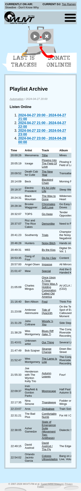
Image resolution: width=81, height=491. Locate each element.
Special (46, 271)
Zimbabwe (48, 408)
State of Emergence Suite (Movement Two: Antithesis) (49, 430)
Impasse (47, 264)
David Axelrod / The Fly (47, 446)
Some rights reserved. (52, 484)
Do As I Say (49, 258)
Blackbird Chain (47, 181)
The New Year (47, 173)
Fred (44, 301)
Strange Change (46, 350)
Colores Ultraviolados (50, 457)
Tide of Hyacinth (47, 311)
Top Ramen (69, 4)
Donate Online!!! (59, 61)
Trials (45, 235)
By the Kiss (49, 249)
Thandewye (49, 402)
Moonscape (49, 391)
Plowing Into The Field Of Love (49, 163)
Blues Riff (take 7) (48, 332)
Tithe (45, 155)
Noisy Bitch (49, 243)
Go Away (47, 214)
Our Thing (48, 342)
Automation (17, 99)
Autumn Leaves (46, 375)
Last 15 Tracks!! (24, 61)
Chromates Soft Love (48, 206)
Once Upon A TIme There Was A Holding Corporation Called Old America (50, 287)
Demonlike (48, 223)
